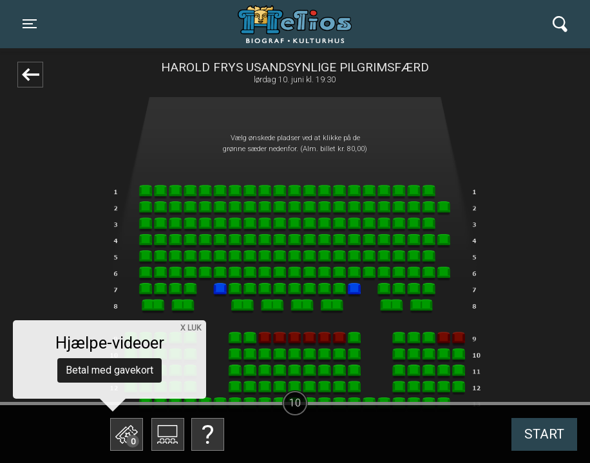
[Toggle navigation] (29, 24)
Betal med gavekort (109, 370)
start (544, 434)
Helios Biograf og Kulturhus (283, 24)
